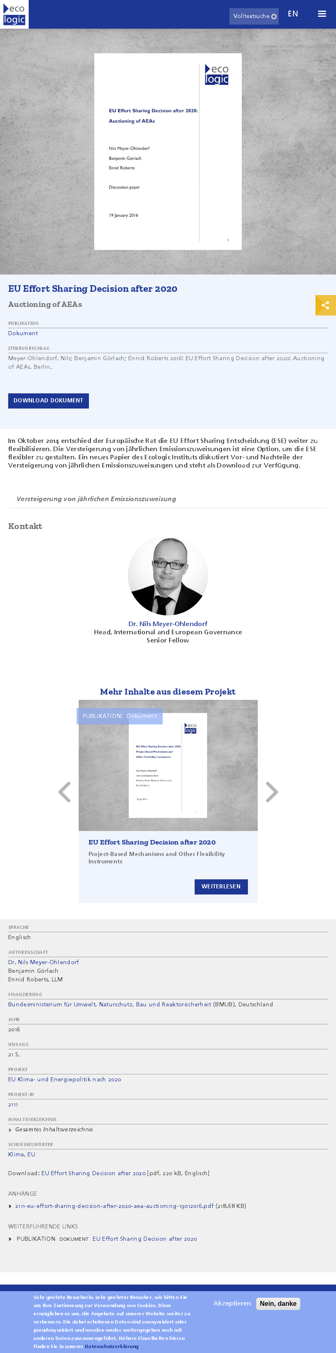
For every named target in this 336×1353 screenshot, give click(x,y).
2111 (13, 1105)
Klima (16, 1155)
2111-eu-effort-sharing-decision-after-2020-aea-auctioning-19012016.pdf (114, 1206)
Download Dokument (49, 401)
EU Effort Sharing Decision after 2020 (152, 842)
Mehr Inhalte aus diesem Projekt (168, 691)
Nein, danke (278, 1303)
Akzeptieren (232, 1304)
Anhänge (22, 1194)
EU (31, 1155)
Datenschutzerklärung (111, 1346)
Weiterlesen (221, 887)
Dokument (23, 333)
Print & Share (326, 305)
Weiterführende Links (43, 1227)
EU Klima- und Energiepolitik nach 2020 (64, 1080)
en (293, 14)
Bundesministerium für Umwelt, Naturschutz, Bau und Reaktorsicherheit (109, 1005)
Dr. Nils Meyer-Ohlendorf (43, 962)
